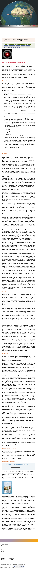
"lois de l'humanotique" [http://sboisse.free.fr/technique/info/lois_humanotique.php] (10, 120)
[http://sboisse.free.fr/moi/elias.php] (7, 493)
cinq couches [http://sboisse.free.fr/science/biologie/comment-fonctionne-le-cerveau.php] (8, 126)
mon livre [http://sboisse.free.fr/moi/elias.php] (7, 300)
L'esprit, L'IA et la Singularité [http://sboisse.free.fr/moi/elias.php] (14, 473)
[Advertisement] (18, 33)
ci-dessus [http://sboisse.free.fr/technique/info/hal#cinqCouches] (30, 426)
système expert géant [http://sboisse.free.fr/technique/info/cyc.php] (12, 204)
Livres (12, 47)
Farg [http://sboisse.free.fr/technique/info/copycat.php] (10, 430)
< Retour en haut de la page (19, 566)
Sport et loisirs (6, 47)
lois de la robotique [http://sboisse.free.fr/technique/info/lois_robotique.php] (22, 118)
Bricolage (6, 45)
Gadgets (17, 47)
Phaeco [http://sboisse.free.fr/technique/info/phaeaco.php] (6, 431)
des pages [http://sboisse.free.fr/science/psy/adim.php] (31, 160)
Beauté (23, 45)
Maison (28, 45)
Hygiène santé (12, 45)
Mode (18, 45)
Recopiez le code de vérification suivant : (7, 558)
